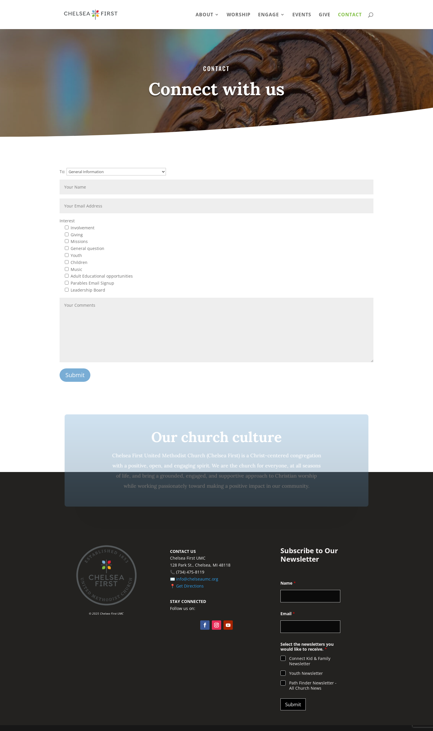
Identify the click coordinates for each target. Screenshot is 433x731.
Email (287, 613)
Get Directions (190, 586)
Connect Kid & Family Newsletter (309, 661)
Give (324, 15)
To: (113, 171)
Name (288, 583)
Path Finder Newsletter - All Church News (313, 685)
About (204, 15)
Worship (239, 15)
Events (301, 15)
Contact (350, 15)
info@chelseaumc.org (197, 579)
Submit (293, 704)
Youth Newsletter (306, 673)
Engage (268, 15)
